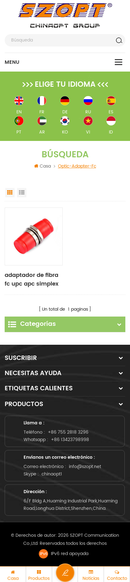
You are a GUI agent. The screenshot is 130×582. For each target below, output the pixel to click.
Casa (42, 166)
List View (21, 192)
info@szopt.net (85, 465)
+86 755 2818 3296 (68, 431)
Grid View (10, 192)
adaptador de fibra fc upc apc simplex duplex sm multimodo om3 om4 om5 (31, 279)
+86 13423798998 (70, 438)
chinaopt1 (52, 472)
